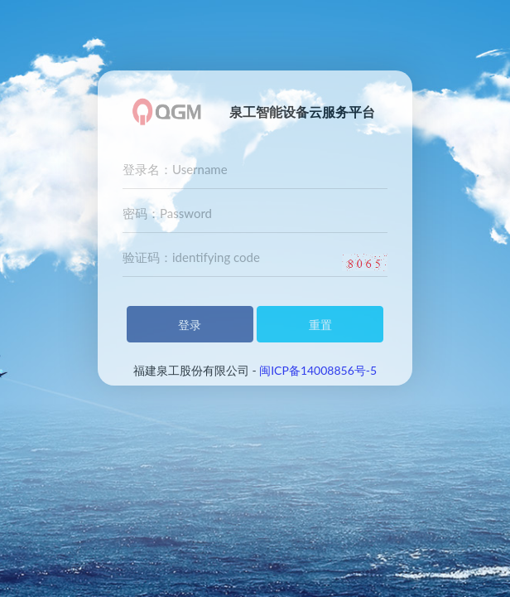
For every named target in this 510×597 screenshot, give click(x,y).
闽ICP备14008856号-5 (318, 370)
